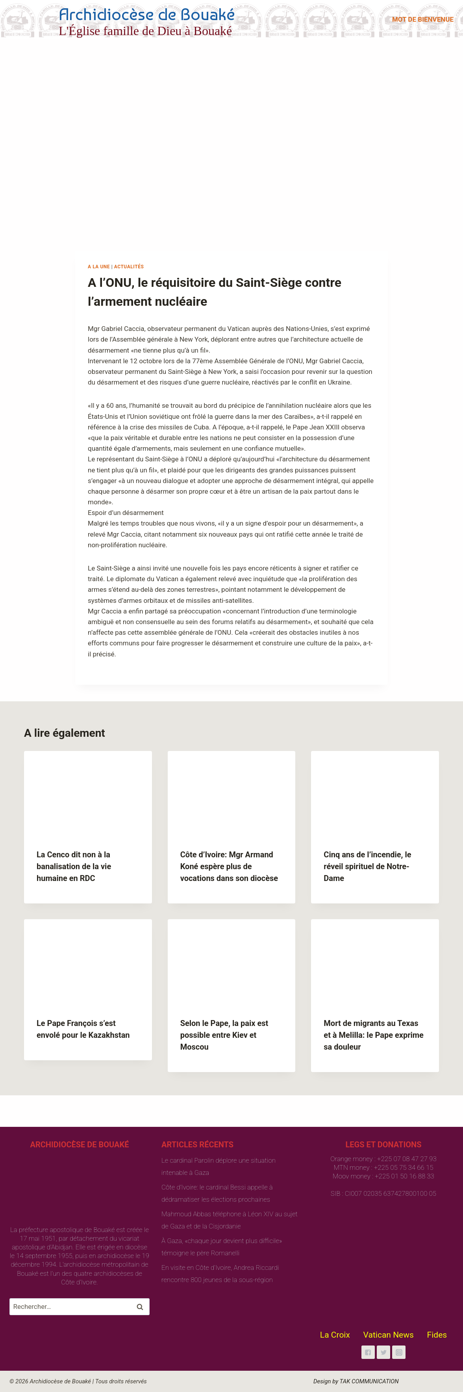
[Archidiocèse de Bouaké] (124, 19)
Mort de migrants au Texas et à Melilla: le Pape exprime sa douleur (374, 1035)
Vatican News (388, 1335)
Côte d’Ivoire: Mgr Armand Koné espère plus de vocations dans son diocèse (229, 866)
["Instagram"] (399, 1352)
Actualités (129, 266)
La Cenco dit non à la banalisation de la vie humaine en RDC (74, 866)
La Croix (335, 1335)
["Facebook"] (368, 1352)
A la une (99, 266)
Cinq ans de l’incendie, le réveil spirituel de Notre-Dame (367, 866)
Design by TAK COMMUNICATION (356, 1381)
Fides (437, 1335)
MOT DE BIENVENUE (423, 19)
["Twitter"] (383, 1352)
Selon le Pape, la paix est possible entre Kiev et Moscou (224, 1035)
